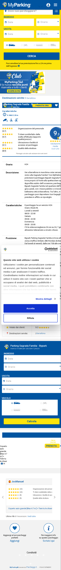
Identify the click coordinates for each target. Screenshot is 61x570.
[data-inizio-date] (20, 22)
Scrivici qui (48, 541)
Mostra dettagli (44, 299)
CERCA (31, 56)
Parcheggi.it (31, 567)
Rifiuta (30, 318)
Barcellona (31, 98)
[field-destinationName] (29, 11)
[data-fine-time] (50, 34)
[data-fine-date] (20, 34)
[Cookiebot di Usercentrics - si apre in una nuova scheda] (44, 249)
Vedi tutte (31, 516)
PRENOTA (53, 446)
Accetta (30, 308)
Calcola (31, 421)
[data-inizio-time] (50, 22)
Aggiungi (14, 541)
